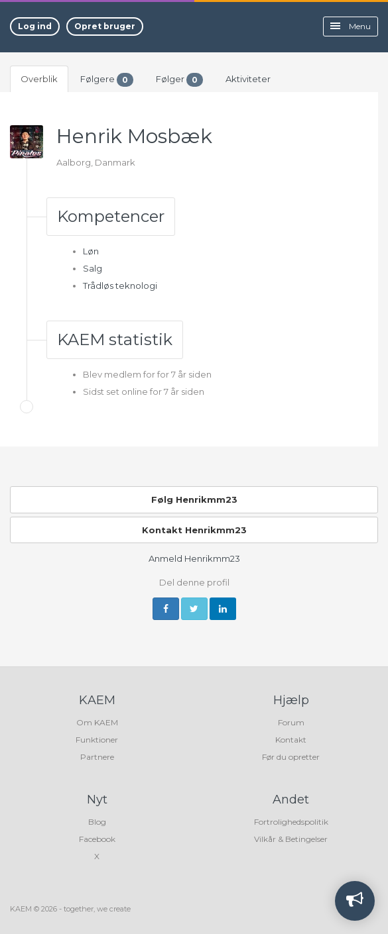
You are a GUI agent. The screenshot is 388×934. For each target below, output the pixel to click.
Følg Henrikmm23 (194, 499)
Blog (97, 822)
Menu (350, 26)
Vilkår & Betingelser (291, 839)
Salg (92, 268)
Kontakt (290, 740)
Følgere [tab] (106, 80)
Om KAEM (97, 722)
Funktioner (97, 740)
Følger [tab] (179, 80)
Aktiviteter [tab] (248, 79)
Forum (291, 722)
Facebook (97, 839)
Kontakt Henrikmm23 (194, 530)
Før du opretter (291, 757)
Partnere (97, 757)
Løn (91, 251)
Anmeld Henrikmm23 (194, 558)
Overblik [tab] (39, 79)
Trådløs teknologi (120, 285)
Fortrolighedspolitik (291, 822)
